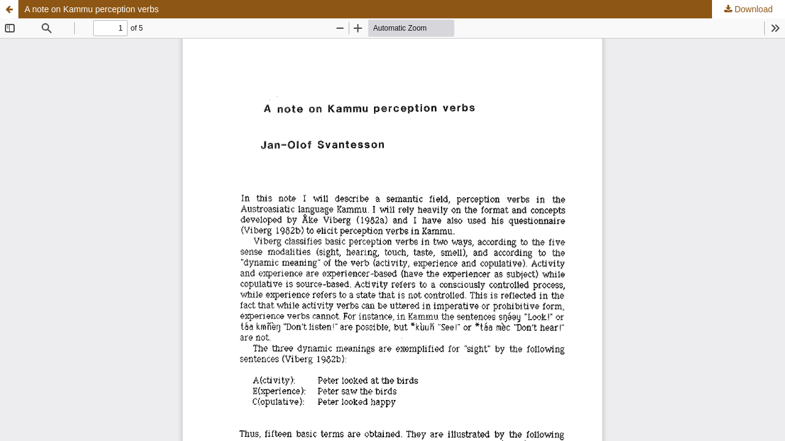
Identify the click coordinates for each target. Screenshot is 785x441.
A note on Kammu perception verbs (92, 9)
